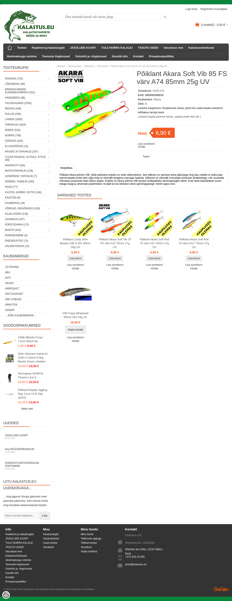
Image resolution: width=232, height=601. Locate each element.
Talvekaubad (74, 66)
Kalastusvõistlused (201, 47)
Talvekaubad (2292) (18, 103)
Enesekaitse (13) (16, 240)
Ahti (8, 277)
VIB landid (102, 66)
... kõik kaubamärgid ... (21, 315)
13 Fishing (12, 267)
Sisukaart (48, 547)
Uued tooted (50, 542)
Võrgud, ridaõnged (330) (22, 208)
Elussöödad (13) (16, 146)
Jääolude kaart (27, 436)
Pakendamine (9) (16, 235)
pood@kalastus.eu (136, 564)
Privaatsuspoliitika (161, 56)
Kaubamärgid (50, 534)
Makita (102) (13, 229)
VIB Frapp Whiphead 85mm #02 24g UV (75, 315)
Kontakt (138, 56)
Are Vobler (13, 299)
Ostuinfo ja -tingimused (90, 56)
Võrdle (141, 146)
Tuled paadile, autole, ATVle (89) (25, 158)
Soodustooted (51, 538)
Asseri (9, 310)
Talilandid (89, 66)
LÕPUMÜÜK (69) (15, 83)
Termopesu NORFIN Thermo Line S (30, 375)
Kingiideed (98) (15, 97)
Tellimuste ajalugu (91, 538)
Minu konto (87, 534)
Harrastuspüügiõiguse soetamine (27, 465)
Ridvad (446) (13, 108)
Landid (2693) (14, 119)
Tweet (146, 156)
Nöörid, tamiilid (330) (19, 181)
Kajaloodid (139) (16, 213)
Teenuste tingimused (56, 56)
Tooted (21, 47)
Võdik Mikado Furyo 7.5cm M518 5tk (30, 339)
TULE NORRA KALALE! (116, 47)
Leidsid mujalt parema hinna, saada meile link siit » (169, 116)
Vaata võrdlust (89, 551)
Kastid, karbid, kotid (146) (23, 192)
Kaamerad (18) (15, 203)
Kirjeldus (67, 167)
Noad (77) (11, 186)
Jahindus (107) (15, 219)
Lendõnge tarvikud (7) (21, 176)
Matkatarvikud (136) (19, 170)
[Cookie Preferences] (6, 595)
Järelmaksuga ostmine (21, 56)
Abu (7, 272)
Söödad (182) (14, 140)
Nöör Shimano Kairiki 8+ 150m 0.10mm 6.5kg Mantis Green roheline (33, 357)
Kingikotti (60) (15, 165)
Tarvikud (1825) (15, 124)
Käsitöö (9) (12, 197)
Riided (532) (12, 130)
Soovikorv (86, 547)
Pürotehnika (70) (17, 224)
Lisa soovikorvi (146, 143)
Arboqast (12, 288)
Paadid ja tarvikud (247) (21, 151)
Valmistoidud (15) (17, 246)
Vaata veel (27, 408)
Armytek (11, 304)
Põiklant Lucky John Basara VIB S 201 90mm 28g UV (75, 243)
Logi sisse (192, 9)
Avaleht (61, 66)
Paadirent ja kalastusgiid (48, 47)
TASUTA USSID (148, 47)
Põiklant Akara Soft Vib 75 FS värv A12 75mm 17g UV (115, 243)
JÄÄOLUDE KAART (83, 47)
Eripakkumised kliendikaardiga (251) (20, 91)
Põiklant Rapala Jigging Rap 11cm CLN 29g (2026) (32, 393)
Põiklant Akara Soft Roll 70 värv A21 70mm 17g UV (154, 243)
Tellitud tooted (89, 542)
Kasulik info (120, 56)
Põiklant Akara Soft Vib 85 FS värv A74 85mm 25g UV (139, 66)
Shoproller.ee (221, 589)
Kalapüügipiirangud (27, 450)
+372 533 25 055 (135, 556)
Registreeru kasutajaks (214, 9)
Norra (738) (13, 135)
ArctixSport (14, 293)
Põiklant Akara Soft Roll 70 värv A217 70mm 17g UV (194, 243)
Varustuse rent (173, 47)
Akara (9, 283)
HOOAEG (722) (14, 78)
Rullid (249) (13, 113)
